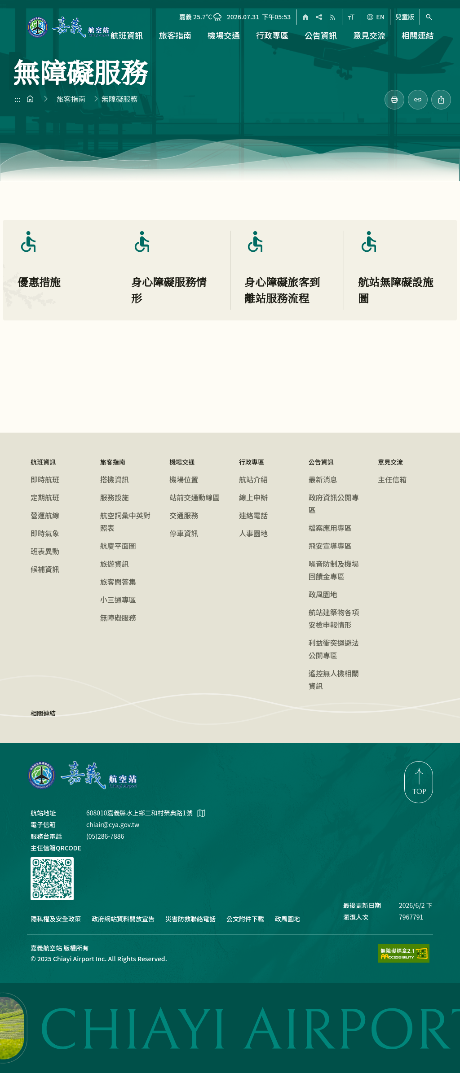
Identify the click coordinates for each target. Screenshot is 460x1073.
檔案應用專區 (330, 527)
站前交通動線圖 (194, 497)
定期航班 (45, 497)
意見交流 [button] (369, 35)
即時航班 (45, 479)
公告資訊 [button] (321, 35)
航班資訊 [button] (127, 35)
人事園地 (253, 533)
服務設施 (114, 497)
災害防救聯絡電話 (190, 918)
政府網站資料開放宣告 (123, 918)
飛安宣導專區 (330, 545)
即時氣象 (45, 533)
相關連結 (418, 35)
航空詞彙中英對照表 (125, 521)
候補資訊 (45, 569)
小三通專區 (118, 599)
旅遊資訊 (114, 563)
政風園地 (323, 594)
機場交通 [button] (224, 35)
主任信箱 (392, 479)
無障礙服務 (118, 617)
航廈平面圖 (118, 545)
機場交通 (182, 461)
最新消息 (323, 479)
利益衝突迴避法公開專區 (334, 649)
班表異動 (45, 551)
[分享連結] (418, 99)
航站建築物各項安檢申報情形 (334, 618)
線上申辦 (253, 497)
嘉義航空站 (82, 775)
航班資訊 (43, 461)
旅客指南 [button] (175, 35)
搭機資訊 (114, 479)
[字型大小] (351, 17)
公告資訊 (321, 461)
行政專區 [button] (272, 35)
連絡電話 (253, 515)
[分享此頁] (441, 99)
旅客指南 (71, 98)
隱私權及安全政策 (56, 918)
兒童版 (404, 17)
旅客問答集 (118, 581)
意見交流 (390, 461)
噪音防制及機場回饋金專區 (334, 570)
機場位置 (183, 479)
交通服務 (183, 515)
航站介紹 (253, 479)
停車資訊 (183, 533)
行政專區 (251, 461)
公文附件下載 (245, 918)
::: (3, 5)
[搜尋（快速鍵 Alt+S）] (429, 17)
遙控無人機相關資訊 (334, 679)
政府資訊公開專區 (334, 503)
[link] (394, 99)
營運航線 (45, 515)
